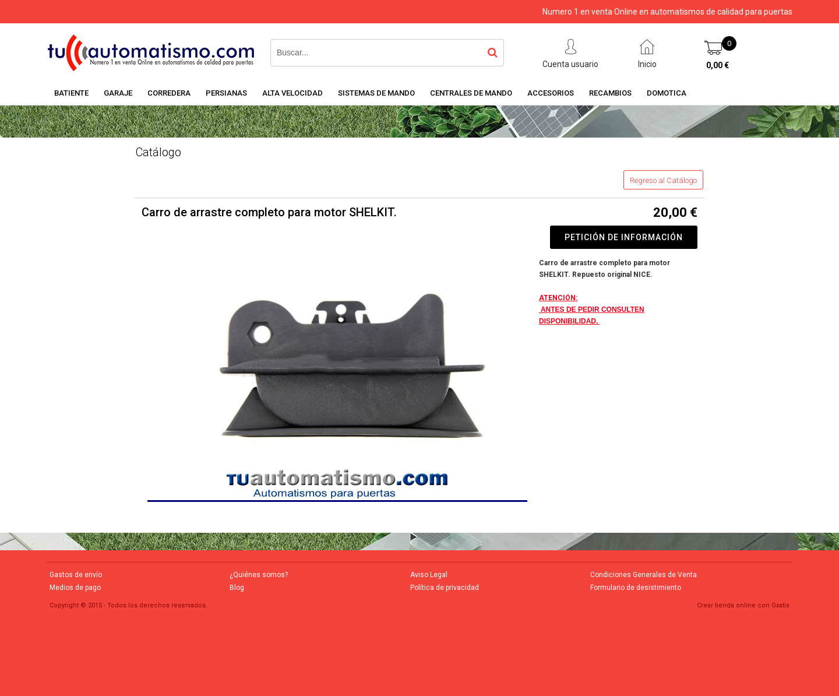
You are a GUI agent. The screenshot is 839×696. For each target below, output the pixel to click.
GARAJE (118, 93)
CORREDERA (169, 93)
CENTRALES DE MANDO (471, 93)
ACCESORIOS (550, 93)
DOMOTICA (666, 93)
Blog (237, 587)
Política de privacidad (444, 587)
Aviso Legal (428, 575)
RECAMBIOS (610, 93)
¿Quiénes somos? (259, 575)
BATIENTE (71, 93)
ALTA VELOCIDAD (292, 93)
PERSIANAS (226, 93)
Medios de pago (75, 587)
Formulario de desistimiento (635, 587)
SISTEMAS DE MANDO (376, 93)
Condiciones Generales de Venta (643, 575)
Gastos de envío (76, 575)
